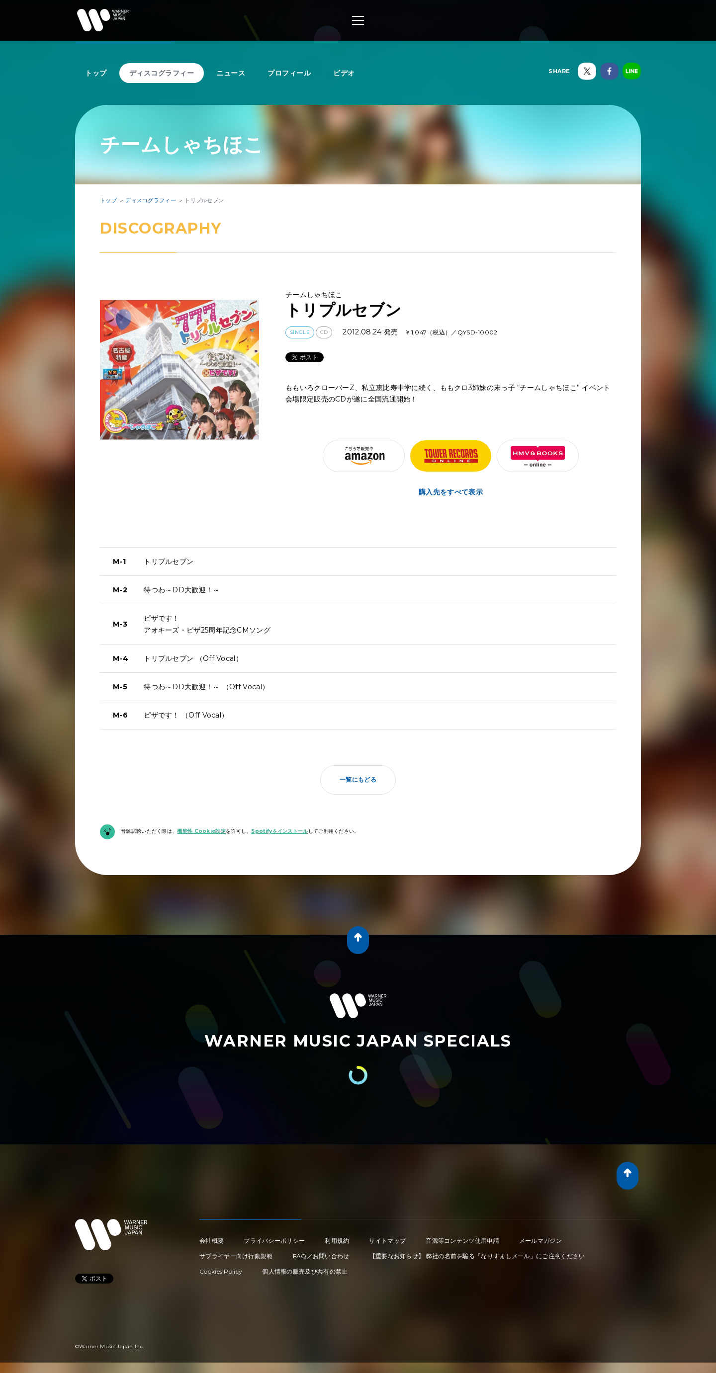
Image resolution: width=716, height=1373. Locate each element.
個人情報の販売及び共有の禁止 (305, 1271)
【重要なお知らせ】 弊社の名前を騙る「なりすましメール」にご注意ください (477, 1256)
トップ (96, 73)
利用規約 (337, 1240)
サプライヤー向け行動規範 (236, 1256)
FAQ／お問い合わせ (321, 1256)
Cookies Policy (220, 1271)
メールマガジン (540, 1240)
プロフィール (289, 73)
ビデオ (344, 73)
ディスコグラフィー (161, 73)
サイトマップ (387, 1240)
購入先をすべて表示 (451, 491)
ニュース (230, 73)
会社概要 (211, 1240)
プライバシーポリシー (274, 1240)
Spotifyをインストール (279, 831)
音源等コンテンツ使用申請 (462, 1240)
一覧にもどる (358, 779)
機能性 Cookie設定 (201, 831)
